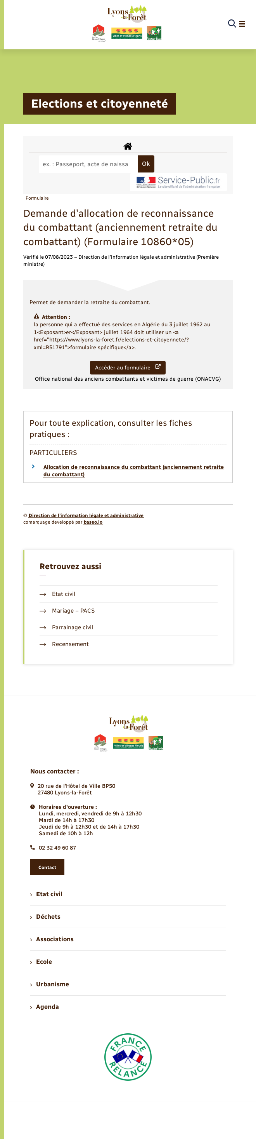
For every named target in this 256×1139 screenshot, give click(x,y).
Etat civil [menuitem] (46, 894)
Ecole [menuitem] (41, 961)
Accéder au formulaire (128, 367)
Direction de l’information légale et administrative (86, 515)
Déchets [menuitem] (45, 916)
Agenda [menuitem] (44, 1006)
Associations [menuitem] (52, 939)
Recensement (64, 644)
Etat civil (57, 593)
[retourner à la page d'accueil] (126, 24)
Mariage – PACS (67, 610)
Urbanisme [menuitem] (49, 984)
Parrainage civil (66, 627)
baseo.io (93, 522)
